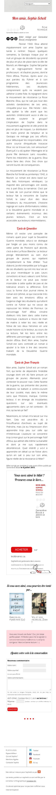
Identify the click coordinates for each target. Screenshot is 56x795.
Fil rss (35, 762)
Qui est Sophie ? (12, 756)
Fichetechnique (42, 28)
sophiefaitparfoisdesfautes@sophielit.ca (24, 639)
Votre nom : (12, 665)
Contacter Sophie (12, 762)
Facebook (36, 754)
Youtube (36, 758)
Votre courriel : (13, 670)
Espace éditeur (11, 753)
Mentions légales (12, 759)
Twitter (36, 750)
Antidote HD (31, 781)
